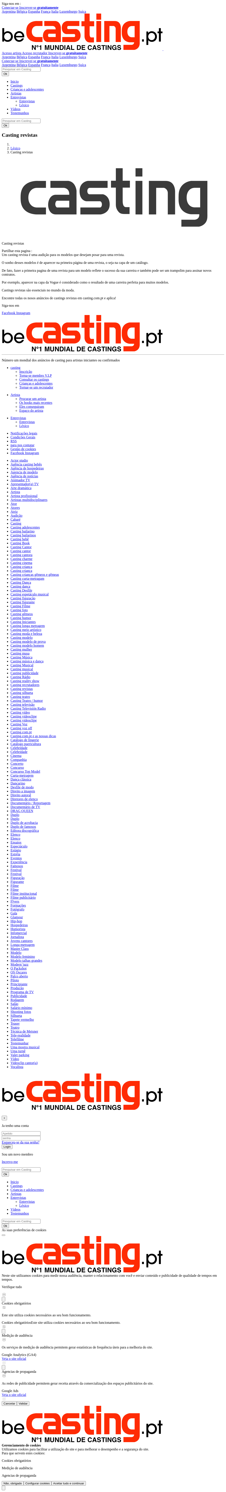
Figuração (18, 878)
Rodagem (17, 1000)
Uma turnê (18, 1051)
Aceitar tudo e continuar (68, 1483)
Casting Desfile (21, 590)
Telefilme (17, 1039)
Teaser (15, 1023)
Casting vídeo (20, 712)
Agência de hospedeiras (27, 468)
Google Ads (10, 1391)
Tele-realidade (20, 1035)
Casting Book (20, 543)
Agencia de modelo (24, 472)
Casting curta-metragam (27, 578)
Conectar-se (10, 7)
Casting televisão (23, 704)
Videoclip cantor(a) (24, 1063)
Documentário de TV (25, 807)
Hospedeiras (19, 925)
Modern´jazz (19, 964)
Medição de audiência (17, 1335)
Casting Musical (22, 665)
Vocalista (17, 1067)
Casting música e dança (27, 661)
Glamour (17, 917)
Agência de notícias (24, 476)
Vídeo (15, 1059)
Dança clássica (21, 779)
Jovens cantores (22, 941)
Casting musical (22, 669)
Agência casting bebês (26, 464)
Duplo (15, 815)
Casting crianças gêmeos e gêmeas (35, 574)
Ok (5, 73)
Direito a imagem (23, 791)
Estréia (15, 854)
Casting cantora (21, 555)
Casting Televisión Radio (28, 708)
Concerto (17, 763)
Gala (14, 913)
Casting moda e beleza (26, 634)
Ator (14, 504)
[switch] (4, 1294)
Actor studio (19, 460)
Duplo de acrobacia (24, 823)
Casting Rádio (20, 677)
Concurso (17, 767)
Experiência (19, 862)
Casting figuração (23, 598)
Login (7, 1146)
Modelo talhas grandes (26, 960)
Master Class (20, 949)
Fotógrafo (17, 909)
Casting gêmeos (22, 614)
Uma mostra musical (25, 1047)
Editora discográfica (25, 830)
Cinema (16, 756)
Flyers (15, 901)
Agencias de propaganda (19, 1371)
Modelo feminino (23, 956)
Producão (17, 988)
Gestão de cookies (23, 449)
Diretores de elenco (24, 799)
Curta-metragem (22, 775)
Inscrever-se (38, 7)
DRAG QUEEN (22, 811)
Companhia (19, 760)
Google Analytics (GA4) (19, 1355)
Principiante (19, 984)
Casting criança (21, 567)
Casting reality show (25, 681)
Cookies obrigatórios (16, 1303)
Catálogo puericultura (26, 744)
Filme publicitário (23, 897)
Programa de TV (22, 992)
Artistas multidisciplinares (29, 500)
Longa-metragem (23, 945)
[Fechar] (4, 1118)
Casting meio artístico (26, 630)
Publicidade (19, 996)
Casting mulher (21, 649)
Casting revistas (22, 689)
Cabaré (15, 519)
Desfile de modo (22, 787)
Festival (16, 870)
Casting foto (19, 610)
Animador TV (20, 480)
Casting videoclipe (24, 716)
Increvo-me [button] (10, 1162)
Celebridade (19, 748)
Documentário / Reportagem (30, 803)
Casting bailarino (23, 531)
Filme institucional (24, 893)
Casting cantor (21, 551)
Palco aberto (19, 976)
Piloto (15, 980)
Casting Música (21, 657)
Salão (14, 1004)
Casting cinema (21, 563)
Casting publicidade (25, 673)
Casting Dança (21, 582)
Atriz (14, 511)
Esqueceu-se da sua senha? (20, 1142)
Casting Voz (19, 724)
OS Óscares (19, 972)
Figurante (17, 882)
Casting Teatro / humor (27, 700)
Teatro (15, 1027)
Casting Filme (20, 606)
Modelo (16, 952)
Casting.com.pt (21, 732)
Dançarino (18, 783)
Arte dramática (21, 488)
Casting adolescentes (25, 527)
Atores (15, 508)
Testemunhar (19, 1043)
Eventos (16, 858)
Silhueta (16, 1015)
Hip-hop (16, 921)
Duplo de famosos (23, 826)
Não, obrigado (13, 1483)
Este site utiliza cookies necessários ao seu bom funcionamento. (75, 1322)
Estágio (16, 850)
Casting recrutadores (25, 685)
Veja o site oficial (14, 1359)
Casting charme (21, 559)
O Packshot (18, 968)
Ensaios (16, 842)
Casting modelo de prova (28, 641)
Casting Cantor (21, 547)
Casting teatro (20, 697)
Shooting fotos (21, 1012)
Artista (15, 492)
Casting (16, 523)
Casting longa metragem (28, 626)
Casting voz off (21, 728)
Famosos (17, 866)
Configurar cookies (37, 1483)
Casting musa (20, 653)
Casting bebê (20, 539)
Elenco (15, 834)
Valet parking (20, 1055)
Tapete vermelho (22, 1019)
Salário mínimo (21, 1008)
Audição (16, 515)
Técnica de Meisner (24, 1031)
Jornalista (17, 937)
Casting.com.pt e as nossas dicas (33, 736)
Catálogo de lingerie (25, 740)
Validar (23, 1403)
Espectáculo (19, 846)
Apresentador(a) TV (25, 484)
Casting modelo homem (27, 645)
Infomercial (19, 933)
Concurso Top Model (25, 771)
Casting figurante (23, 602)
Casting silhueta (22, 693)
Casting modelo (22, 637)
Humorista (18, 929)
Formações (18, 905)
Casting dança (20, 586)
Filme (15, 886)
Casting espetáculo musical (30, 594)
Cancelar (9, 1403)
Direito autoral (21, 795)
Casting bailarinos (23, 535)
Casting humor (21, 618)
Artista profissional (24, 496)
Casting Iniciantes (23, 622)
